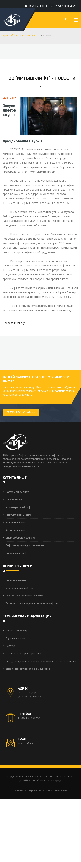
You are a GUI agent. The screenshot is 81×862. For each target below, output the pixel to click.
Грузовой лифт (14, 499)
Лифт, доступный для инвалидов (25, 545)
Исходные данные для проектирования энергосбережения (41, 661)
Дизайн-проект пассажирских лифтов (28, 668)
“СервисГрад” (54, 780)
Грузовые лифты (15, 638)
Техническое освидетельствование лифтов (32, 603)
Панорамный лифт (16, 553)
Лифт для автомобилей (19, 514)
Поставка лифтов (16, 580)
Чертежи (11, 645)
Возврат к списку (14, 323)
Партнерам (35, 790)
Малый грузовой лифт (19, 507)
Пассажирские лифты (18, 630)
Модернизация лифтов (19, 588)
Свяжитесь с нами (21, 412)
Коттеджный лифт (16, 530)
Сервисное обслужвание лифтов (25, 595)
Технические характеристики (23, 653)
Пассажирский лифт (17, 491)
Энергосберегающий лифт (21, 537)
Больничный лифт (16, 522)
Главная (19, 790)
